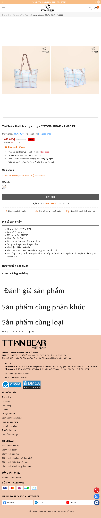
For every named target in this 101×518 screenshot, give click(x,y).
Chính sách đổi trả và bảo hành (15, 462)
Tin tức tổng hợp (9, 430)
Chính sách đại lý (9, 449)
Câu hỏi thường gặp (10, 434)
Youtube (73, 502)
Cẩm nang (6, 405)
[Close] (98, 2)
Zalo (41, 502)
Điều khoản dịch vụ (10, 445)
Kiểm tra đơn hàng (10, 422)
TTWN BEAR (19, 134)
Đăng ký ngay (46, 158)
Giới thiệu (6, 401)
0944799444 (50, 203)
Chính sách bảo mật (10, 454)
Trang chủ (6, 397)
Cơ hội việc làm (8, 413)
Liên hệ (5, 409)
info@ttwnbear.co (19, 377)
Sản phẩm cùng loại (33, 322)
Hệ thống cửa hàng (10, 426)
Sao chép (45, 152)
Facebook (10, 502)
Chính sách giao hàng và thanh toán (17, 458)
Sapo (72, 511)
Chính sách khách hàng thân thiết (16, 466)
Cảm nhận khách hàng (11, 417)
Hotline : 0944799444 (11, 477)
